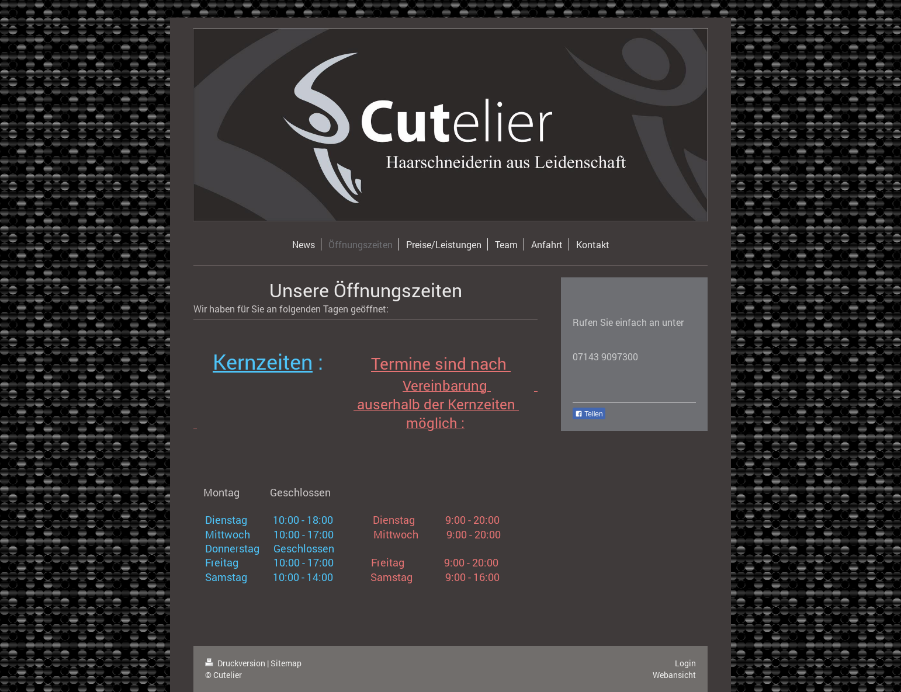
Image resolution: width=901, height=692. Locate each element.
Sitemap (286, 663)
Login (685, 663)
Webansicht (674, 674)
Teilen (588, 414)
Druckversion (236, 663)
